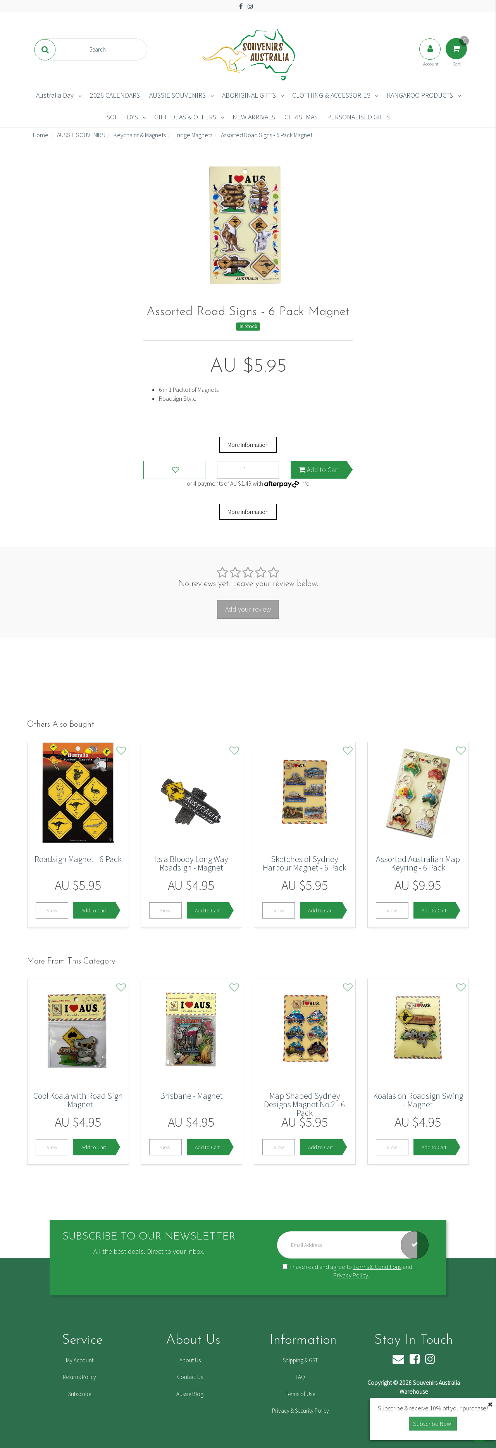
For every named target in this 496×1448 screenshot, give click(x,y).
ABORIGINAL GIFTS (249, 95)
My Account (79, 1360)
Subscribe (79, 1394)
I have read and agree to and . (347, 1271)
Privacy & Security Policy (300, 1410)
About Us (190, 1360)
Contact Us (190, 1377)
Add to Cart (319, 469)
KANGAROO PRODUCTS (420, 95)
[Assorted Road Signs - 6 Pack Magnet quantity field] (248, 470)
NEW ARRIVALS (253, 116)
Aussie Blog (189, 1394)
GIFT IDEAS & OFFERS (185, 116)
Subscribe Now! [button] (433, 1423)
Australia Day (55, 95)
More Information (248, 444)
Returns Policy (79, 1377)
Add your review (248, 609)
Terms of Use (300, 1394)
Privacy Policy (350, 1275)
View (52, 910)
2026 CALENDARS (115, 95)
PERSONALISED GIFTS (358, 116)
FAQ (300, 1377)
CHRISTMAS (301, 116)
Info (305, 483)
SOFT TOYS (122, 116)
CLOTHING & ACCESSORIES (331, 95)
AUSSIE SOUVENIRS (177, 95)
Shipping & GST (300, 1360)
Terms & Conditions (377, 1266)
